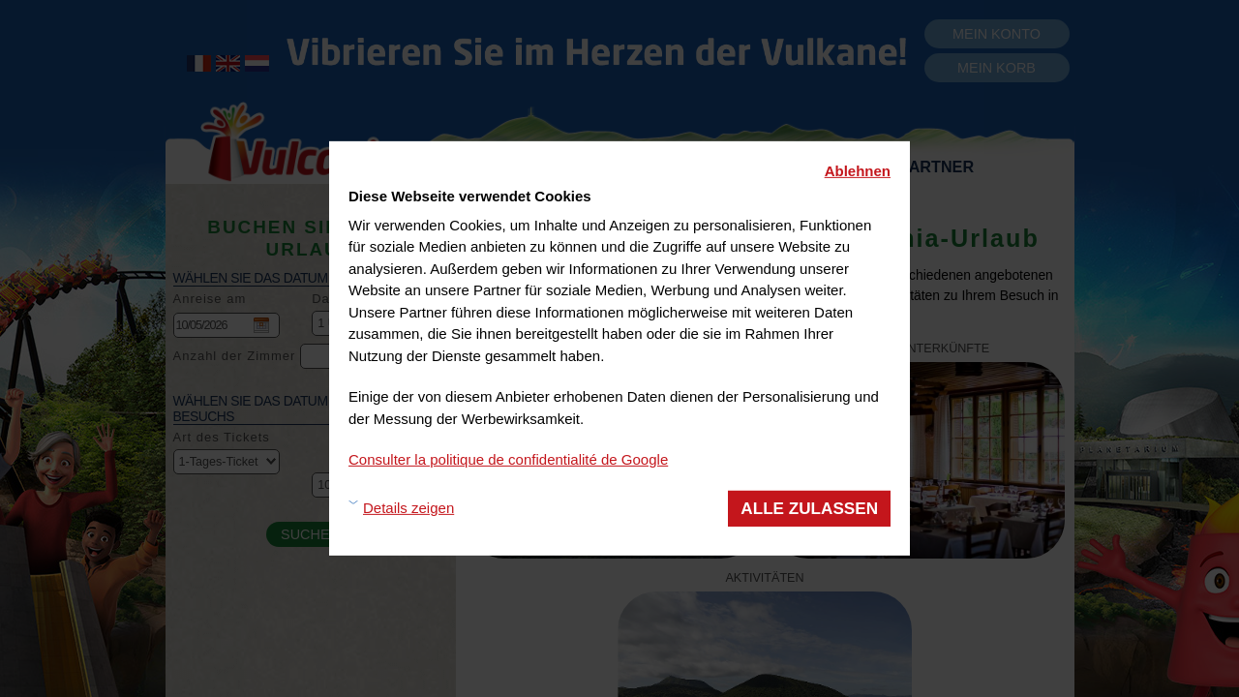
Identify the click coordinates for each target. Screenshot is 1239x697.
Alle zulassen (809, 508)
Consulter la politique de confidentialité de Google (508, 459)
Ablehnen (858, 171)
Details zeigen (408, 508)
